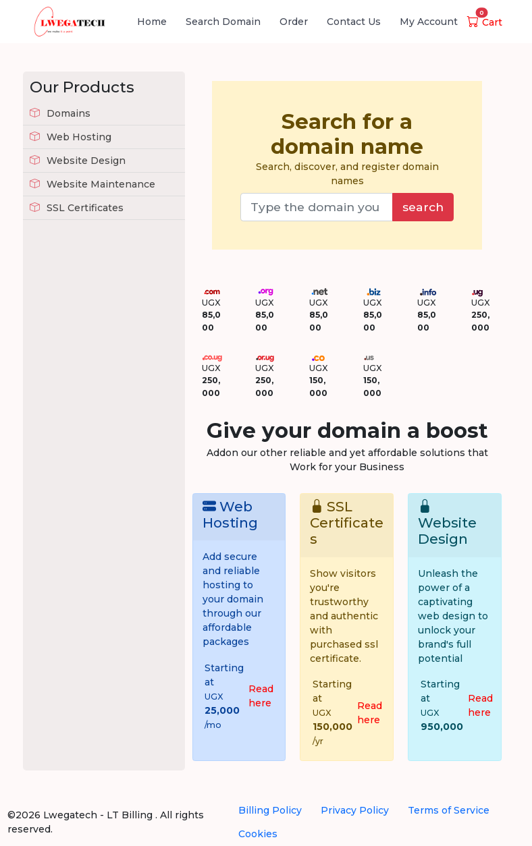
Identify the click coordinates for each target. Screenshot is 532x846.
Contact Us (354, 22)
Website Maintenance (92, 184)
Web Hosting (70, 137)
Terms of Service (448, 810)
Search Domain (223, 22)
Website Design (78, 160)
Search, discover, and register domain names (347, 148)
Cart (484, 22)
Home (152, 22)
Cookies (257, 834)
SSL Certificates (77, 208)
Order (294, 22)
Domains (60, 113)
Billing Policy (270, 810)
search (423, 207)
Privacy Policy (355, 810)
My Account (429, 22)
